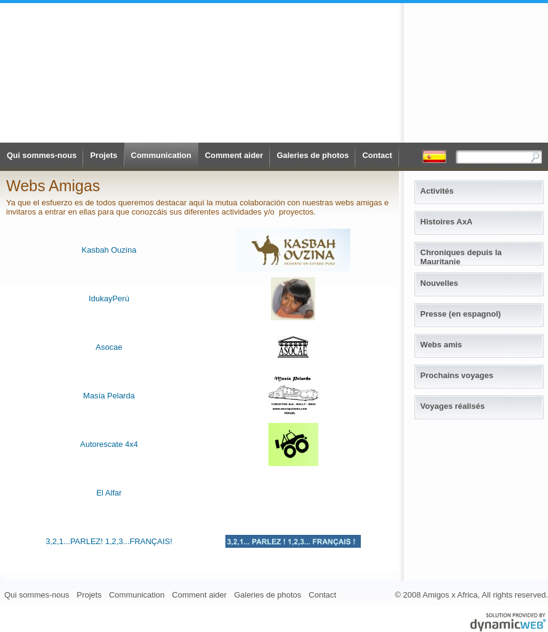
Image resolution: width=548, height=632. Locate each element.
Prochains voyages (457, 375)
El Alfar (108, 492)
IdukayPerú (109, 298)
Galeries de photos (312, 155)
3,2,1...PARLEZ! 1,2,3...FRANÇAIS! (109, 541)
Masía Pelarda (109, 395)
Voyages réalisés (453, 406)
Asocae (108, 347)
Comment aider (234, 155)
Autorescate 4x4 (109, 444)
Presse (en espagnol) (461, 313)
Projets (103, 155)
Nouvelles (439, 283)
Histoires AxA (447, 221)
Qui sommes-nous (41, 155)
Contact (377, 155)
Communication (161, 155)
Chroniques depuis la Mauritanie (461, 254)
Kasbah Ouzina (109, 250)
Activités (437, 191)
